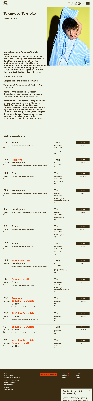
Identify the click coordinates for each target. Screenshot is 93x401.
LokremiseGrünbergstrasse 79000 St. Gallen (8, 389)
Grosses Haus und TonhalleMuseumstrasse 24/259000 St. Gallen (11, 382)
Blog (77, 375)
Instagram (65, 374)
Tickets (83, 142)
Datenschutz (76, 397)
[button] (69, 3)
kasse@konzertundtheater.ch (11, 377)
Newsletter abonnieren (47, 374)
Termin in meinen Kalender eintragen (4, 147)
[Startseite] (5, 3)
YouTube (64, 377)
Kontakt (78, 374)
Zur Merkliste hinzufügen (55, 153)
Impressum (68, 397)
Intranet (87, 397)
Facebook (64, 375)
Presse (78, 377)
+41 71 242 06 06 (8, 375)
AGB (82, 397)
